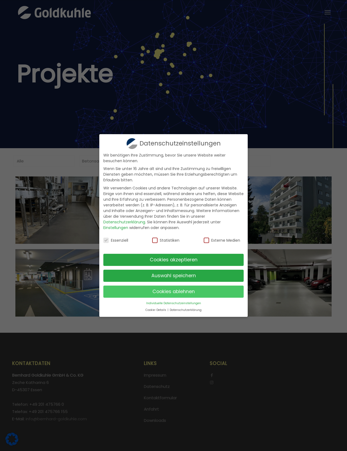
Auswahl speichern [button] (173, 274)
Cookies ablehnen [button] (173, 290)
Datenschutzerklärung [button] (186, 309)
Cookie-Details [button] (156, 309)
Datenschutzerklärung (124, 221)
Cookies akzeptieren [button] (174, 258)
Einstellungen (115, 226)
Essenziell (115, 239)
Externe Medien (222, 239)
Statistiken (165, 239)
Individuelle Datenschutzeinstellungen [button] (173, 302)
